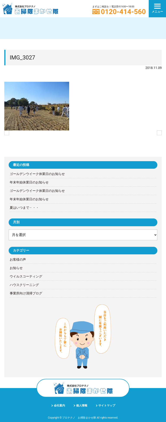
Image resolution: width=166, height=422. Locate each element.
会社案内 (59, 405)
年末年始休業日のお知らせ (29, 182)
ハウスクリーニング (24, 285)
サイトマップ (106, 405)
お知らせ (16, 268)
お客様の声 (18, 260)
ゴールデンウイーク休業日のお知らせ (37, 174)
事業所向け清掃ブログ (26, 293)
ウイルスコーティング (26, 276)
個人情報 (81, 405)
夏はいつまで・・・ (24, 208)
